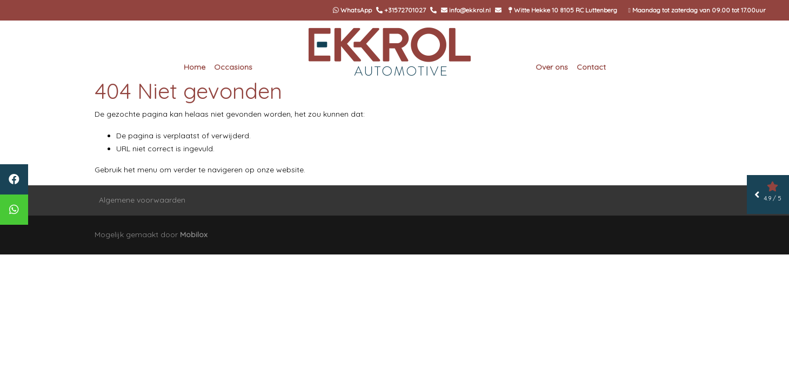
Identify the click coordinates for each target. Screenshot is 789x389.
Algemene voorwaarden (142, 200)
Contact (591, 67)
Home (194, 67)
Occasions (233, 67)
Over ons (552, 67)
